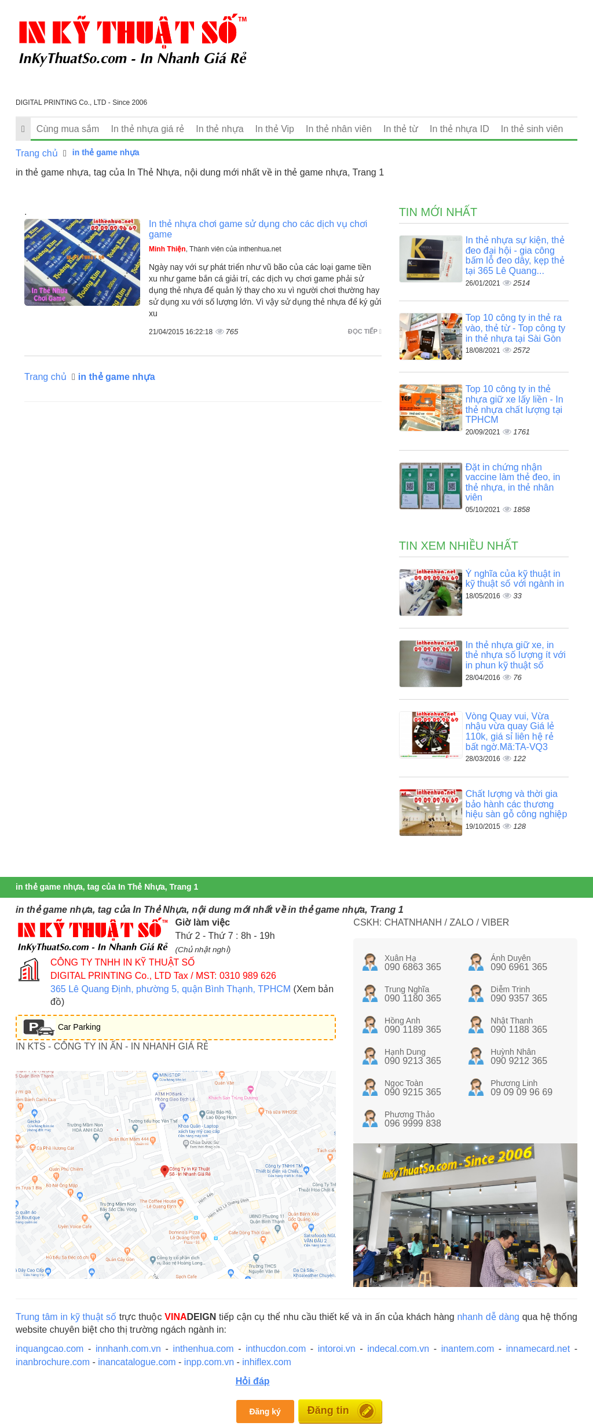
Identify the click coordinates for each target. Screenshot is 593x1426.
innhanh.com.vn (128, 1349)
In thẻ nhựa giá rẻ (147, 129)
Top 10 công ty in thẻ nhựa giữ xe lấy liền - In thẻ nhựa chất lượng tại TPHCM (514, 404)
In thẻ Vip (274, 129)
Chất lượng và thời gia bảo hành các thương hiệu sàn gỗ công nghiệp (517, 804)
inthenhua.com (203, 1349)
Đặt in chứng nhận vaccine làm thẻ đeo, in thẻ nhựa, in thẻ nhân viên (513, 482)
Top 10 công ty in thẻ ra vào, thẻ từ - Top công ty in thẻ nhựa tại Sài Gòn (516, 328)
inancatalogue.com (136, 1362)
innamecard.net (538, 1349)
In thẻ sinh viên (532, 129)
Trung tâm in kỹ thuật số (66, 1317)
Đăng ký (264, 1411)
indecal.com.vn (398, 1349)
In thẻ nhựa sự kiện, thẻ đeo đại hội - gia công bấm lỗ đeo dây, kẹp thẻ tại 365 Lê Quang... (515, 255)
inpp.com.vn (209, 1362)
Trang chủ (37, 153)
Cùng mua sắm (68, 129)
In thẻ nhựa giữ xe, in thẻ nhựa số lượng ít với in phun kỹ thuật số (516, 655)
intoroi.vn (337, 1349)
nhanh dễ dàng (488, 1317)
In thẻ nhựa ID (459, 129)
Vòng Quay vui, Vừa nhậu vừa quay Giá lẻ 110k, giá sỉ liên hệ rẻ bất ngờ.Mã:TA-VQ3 (510, 731)
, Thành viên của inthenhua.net (215, 249)
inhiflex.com (266, 1362)
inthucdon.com (276, 1349)
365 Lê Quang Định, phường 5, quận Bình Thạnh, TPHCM (170, 989)
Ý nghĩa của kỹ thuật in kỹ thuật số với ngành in (515, 579)
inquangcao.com (49, 1349)
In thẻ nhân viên (339, 129)
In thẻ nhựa (219, 129)
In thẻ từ (400, 129)
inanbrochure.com (53, 1362)
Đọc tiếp (365, 331)
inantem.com (468, 1349)
